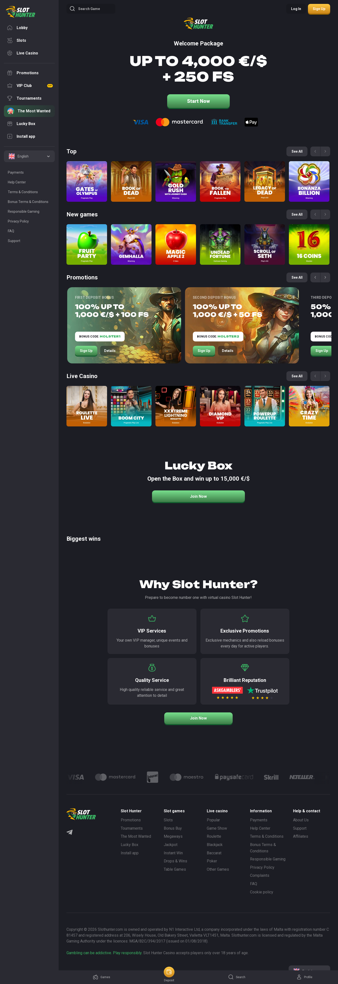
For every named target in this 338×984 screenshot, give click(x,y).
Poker (212, 861)
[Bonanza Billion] (309, 181)
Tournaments (132, 828)
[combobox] (29, 156)
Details (110, 351)
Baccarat (214, 853)
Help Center (260, 828)
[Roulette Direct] (86, 406)
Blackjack (215, 844)
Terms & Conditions (266, 836)
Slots (168, 820)
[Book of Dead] (131, 181)
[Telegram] (69, 832)
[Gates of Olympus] (86, 181)
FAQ (253, 883)
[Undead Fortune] (220, 244)
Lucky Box (129, 844)
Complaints (259, 875)
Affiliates (300, 836)
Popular (213, 820)
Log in (296, 9)
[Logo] (115, 777)
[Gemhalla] (131, 244)
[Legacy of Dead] (264, 181)
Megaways (173, 836)
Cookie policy (261, 892)
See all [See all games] (297, 151)
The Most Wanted (136, 836)
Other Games (218, 869)
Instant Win (173, 853)
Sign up (319, 9)
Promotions (131, 820)
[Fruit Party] (86, 244)
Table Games (175, 869)
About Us (301, 820)
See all (297, 277)
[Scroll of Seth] (264, 244)
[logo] (20, 12)
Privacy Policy (262, 867)
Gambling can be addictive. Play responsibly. (104, 953)
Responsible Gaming (267, 859)
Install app (130, 853)
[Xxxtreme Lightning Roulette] (175, 406)
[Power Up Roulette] (264, 406)
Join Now (198, 496)
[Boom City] (131, 406)
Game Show (217, 828)
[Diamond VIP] (220, 406)
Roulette (214, 836)
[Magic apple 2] (175, 244)
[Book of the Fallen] (220, 181)
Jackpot (170, 844)
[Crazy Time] (309, 406)
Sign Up (86, 351)
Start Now (198, 101)
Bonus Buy (173, 828)
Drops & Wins (175, 861)
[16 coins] (309, 244)
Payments (258, 820)
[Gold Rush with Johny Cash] (175, 181)
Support (299, 828)
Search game (84, 9)
